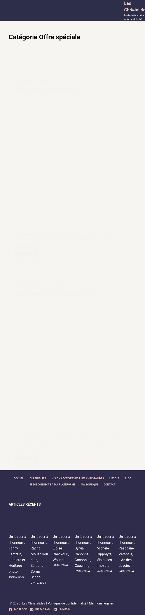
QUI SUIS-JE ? (38, 478)
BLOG (128, 478)
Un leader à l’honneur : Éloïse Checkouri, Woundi (61, 548)
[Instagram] (40, 610)
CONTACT (109, 484)
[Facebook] (18, 610)
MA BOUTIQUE (89, 484)
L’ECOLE (114, 478)
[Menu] (133, 10)
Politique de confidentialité (67, 603)
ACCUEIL (19, 478)
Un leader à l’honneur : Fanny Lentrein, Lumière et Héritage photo (17, 554)
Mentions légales (101, 603)
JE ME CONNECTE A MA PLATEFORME (52, 484)
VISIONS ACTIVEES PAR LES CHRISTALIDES (78, 478)
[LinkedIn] (62, 610)
